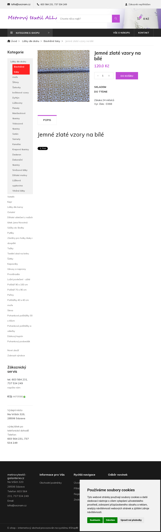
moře (15, 77)
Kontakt (143, 32)
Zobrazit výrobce (16, 355)
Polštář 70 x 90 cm (17, 289)
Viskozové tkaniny (17, 126)
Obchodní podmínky (51, 482)
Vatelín (10, 196)
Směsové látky (20, 170)
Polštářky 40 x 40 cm (18, 300)
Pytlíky (10, 232)
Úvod (12, 41)
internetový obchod (29, 527)
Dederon (16, 154)
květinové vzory (20, 92)
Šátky (10, 258)
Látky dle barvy (15, 207)
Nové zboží (13, 350)
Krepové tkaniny (20, 149)
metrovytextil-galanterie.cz (16, 476)
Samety (16, 139)
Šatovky (16, 87)
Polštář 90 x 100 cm (17, 284)
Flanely (15, 108)
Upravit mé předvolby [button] (131, 520)
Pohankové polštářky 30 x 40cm (19, 318)
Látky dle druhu (30, 41)
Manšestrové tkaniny (18, 116)
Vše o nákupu (121, 32)
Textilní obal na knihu (18, 253)
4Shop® (73, 527)
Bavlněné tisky (52, 41)
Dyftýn (15, 97)
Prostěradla (13, 274)
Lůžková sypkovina (17, 183)
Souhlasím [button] (95, 520)
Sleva (10, 310)
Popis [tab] (47, 120)
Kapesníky (12, 263)
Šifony (15, 82)
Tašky (10, 248)
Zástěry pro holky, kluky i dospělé (20, 241)
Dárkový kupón (15, 336)
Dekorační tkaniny (17, 162)
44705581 (19, 396)
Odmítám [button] (110, 520)
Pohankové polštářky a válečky (19, 328)
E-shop (11, 527)
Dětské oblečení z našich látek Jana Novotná (20, 220)
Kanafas (16, 144)
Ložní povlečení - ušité (18, 279)
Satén (15, 133)
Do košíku (127, 76)
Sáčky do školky (15, 227)
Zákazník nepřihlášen (137, 4)
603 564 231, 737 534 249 (54, 4)
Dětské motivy (19, 175)
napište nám (13, 387)
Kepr (9, 201)
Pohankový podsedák (18, 341)
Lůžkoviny (17, 102)
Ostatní (11, 212)
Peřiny (10, 294)
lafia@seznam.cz (21, 4)
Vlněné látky (18, 190)
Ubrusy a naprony (16, 269)
